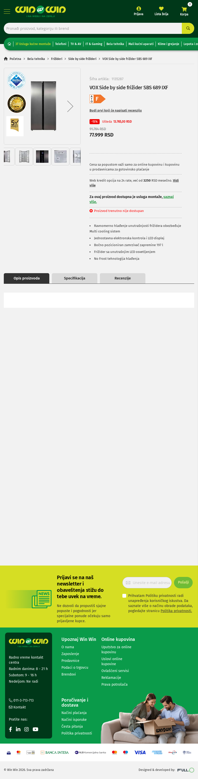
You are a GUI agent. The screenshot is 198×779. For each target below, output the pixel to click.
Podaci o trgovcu (74, 667)
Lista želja (161, 14)
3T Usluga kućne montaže (33, 44)
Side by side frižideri (82, 59)
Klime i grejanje (168, 44)
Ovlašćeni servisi (115, 671)
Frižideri (56, 59)
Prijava (138, 14)
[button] (70, 106)
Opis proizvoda (27, 278)
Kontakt (17, 707)
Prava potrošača (114, 684)
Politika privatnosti (76, 733)
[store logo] (40, 11)
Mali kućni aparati (140, 44)
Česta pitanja (72, 726)
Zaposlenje (70, 654)
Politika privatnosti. (176, 611)
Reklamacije (111, 678)
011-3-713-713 (21, 700)
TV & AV (76, 44)
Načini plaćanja (74, 713)
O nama (67, 647)
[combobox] (99, 28)
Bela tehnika (115, 44)
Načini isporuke (74, 720)
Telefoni (60, 44)
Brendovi (68, 674)
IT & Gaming (93, 44)
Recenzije (123, 278)
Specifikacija (74, 278)
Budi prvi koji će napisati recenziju (116, 111)
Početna (15, 59)
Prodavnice (70, 661)
